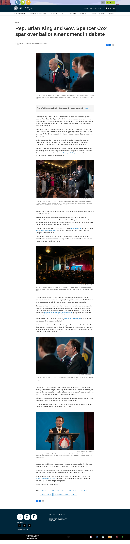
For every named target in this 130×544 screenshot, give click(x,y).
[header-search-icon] (103, 4)
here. (86, 112)
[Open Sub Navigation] (48, 17)
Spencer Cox (72, 494)
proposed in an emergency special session (58, 316)
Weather (92, 17)
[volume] (20, 12)
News (45, 17)
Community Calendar (107, 17)
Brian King (84, 494)
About (64, 17)
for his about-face (76, 232)
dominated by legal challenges (67, 156)
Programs (54, 17)
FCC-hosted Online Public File (57, 518)
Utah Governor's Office (58, 494)
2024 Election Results (61, 498)
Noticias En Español (21, 17)
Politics (17, 26)
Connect (83, 17)
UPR (73, 498)
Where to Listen (36, 17)
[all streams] (110, 12)
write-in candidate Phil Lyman (45, 482)
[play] (15, 12)
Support (73, 17)
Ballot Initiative (46, 498)
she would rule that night (72, 322)
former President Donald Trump (46, 234)
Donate (112, 4)
